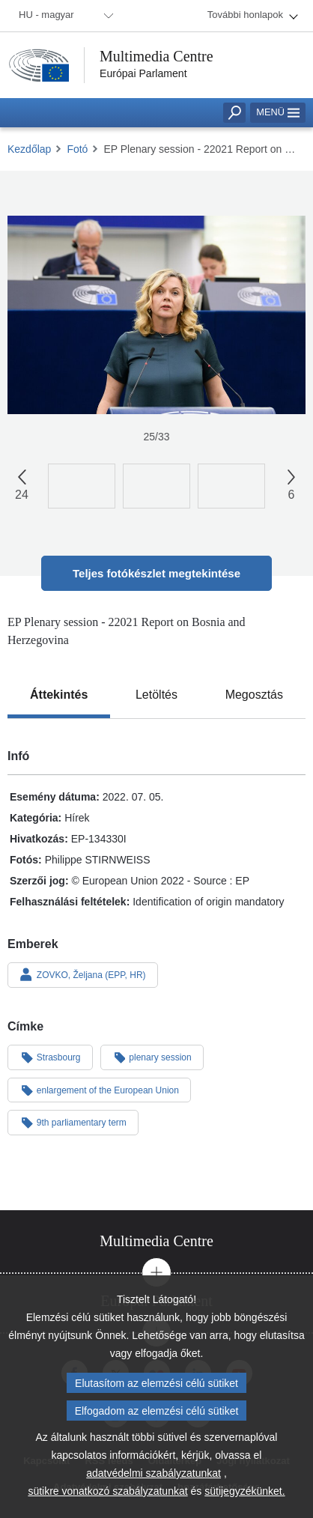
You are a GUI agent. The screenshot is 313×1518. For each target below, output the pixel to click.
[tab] (58, 695)
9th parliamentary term (73, 1122)
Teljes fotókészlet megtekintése (156, 573)
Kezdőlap (29, 149)
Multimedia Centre (156, 56)
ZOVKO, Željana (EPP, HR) (82, 974)
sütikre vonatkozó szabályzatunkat (107, 1499)
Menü (278, 112)
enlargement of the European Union (99, 1089)
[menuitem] (63, 15)
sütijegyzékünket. (244, 1499)
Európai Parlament (143, 73)
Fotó (77, 149)
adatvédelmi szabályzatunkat (153, 1481)
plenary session (152, 1056)
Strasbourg (50, 1056)
